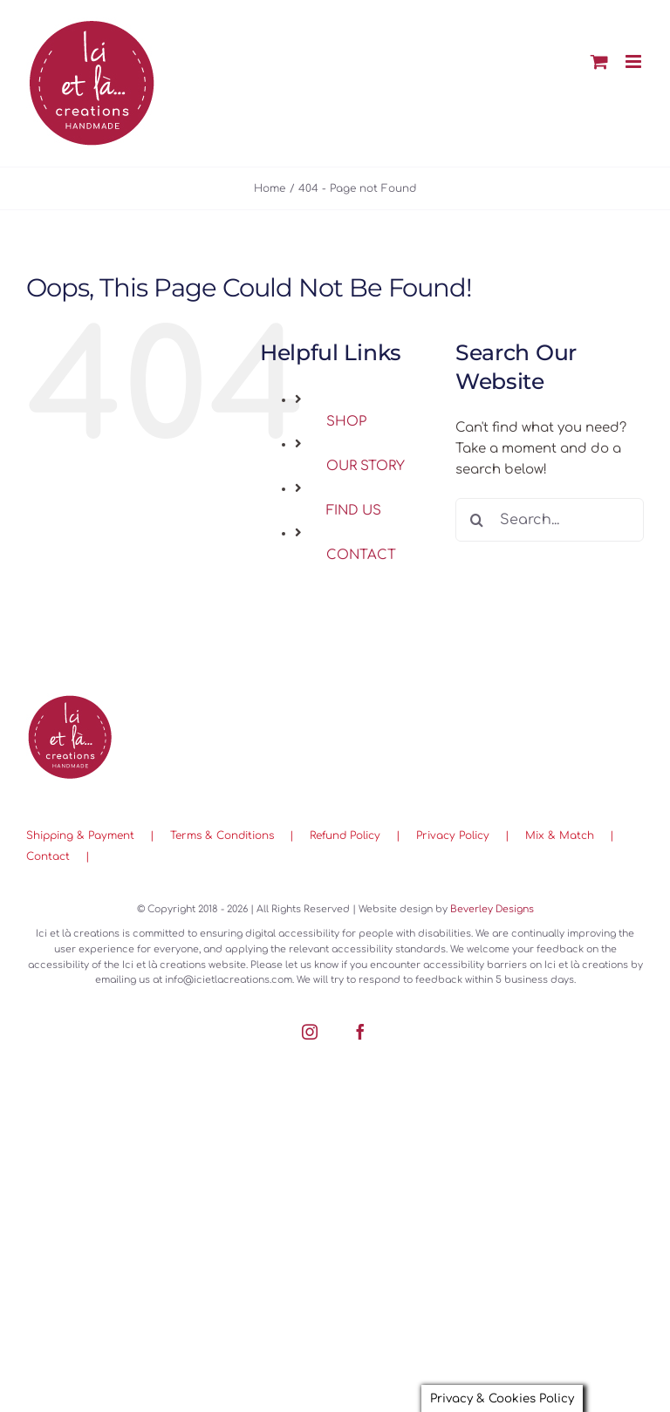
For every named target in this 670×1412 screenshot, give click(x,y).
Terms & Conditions (222, 835)
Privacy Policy (452, 835)
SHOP (346, 421)
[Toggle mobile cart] (599, 61)
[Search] (477, 520)
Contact (48, 856)
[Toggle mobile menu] (635, 61)
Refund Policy (345, 835)
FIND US (353, 510)
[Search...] (549, 520)
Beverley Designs (492, 909)
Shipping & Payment (80, 835)
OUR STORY (365, 466)
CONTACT (361, 555)
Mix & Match (559, 835)
